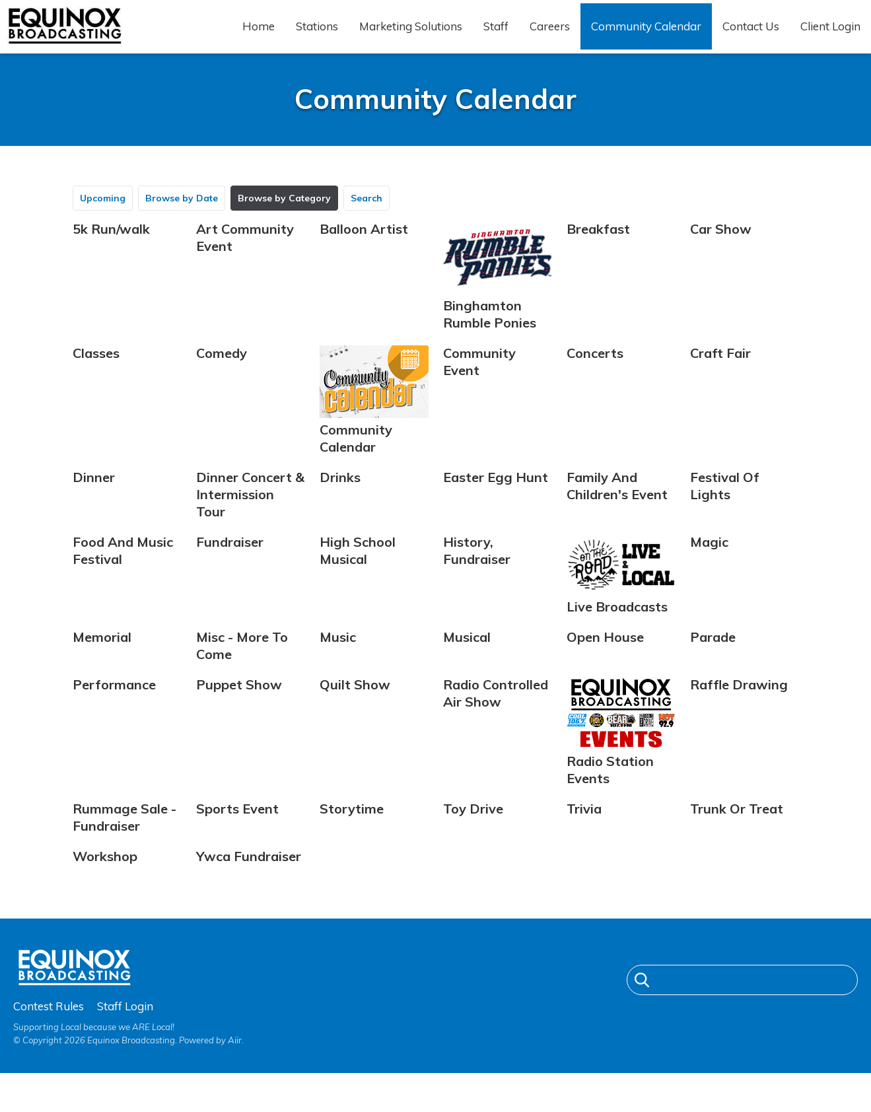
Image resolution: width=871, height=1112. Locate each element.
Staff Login (125, 1044)
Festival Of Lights (724, 507)
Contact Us (750, 37)
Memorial (102, 659)
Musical (467, 659)
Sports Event (237, 831)
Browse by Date (181, 220)
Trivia (584, 831)
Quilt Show (355, 707)
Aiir (235, 1078)
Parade (713, 659)
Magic (709, 563)
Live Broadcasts (621, 596)
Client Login (830, 37)
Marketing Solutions (410, 37)
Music (338, 659)
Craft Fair (720, 374)
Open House (605, 659)
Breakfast (598, 250)
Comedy (221, 374)
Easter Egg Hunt (495, 499)
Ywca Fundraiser (248, 878)
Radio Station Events (621, 754)
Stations (317, 37)
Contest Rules (48, 1044)
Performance (114, 707)
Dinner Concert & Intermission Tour (250, 516)
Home (258, 37)
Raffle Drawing (739, 707)
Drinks (340, 499)
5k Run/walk (111, 250)
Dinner (94, 499)
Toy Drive (473, 831)
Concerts (595, 374)
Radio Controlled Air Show (495, 715)
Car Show (720, 250)
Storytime (352, 831)
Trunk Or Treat (736, 831)
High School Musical (358, 572)
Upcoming (102, 220)
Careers (550, 37)
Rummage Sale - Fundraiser (124, 839)
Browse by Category (284, 220)
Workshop (105, 878)
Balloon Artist (364, 250)
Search (366, 220)
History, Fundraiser (476, 572)
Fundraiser (229, 563)
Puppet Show (239, 707)
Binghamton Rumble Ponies (497, 298)
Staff (495, 37)
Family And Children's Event (617, 507)
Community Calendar (646, 37)
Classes (96, 374)
